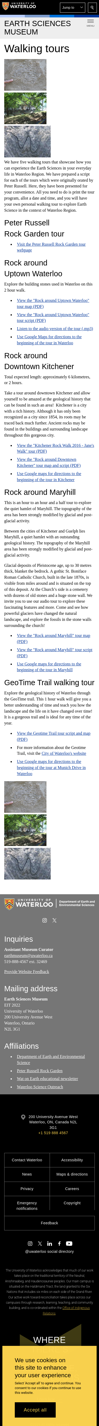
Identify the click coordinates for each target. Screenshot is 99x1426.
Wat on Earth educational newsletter (47, 1079)
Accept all (35, 1410)
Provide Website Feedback (26, 971)
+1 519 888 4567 (53, 1133)
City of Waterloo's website (64, 753)
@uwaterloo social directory (49, 1251)
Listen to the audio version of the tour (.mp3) (55, 328)
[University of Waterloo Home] (19, 7)
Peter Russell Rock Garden (40, 1071)
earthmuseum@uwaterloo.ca (28, 955)
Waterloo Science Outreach (40, 1087)
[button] (72, 7)
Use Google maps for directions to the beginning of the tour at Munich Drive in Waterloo (51, 767)
